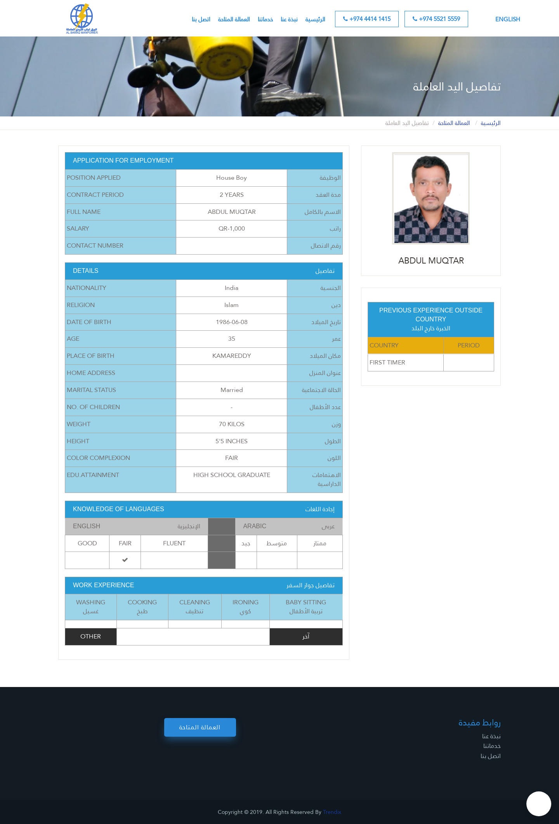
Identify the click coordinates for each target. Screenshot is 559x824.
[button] (538, 803)
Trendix (332, 812)
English (507, 19)
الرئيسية (315, 19)
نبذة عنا (289, 19)
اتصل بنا (201, 19)
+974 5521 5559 (436, 19)
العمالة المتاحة (234, 19)
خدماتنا (265, 19)
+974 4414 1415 (367, 19)
